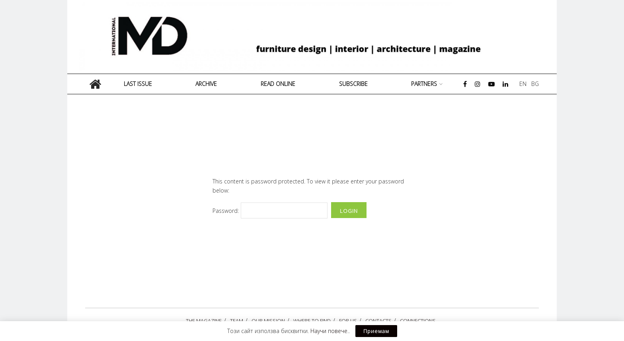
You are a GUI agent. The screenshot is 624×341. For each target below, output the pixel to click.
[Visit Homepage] (315, 36)
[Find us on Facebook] (465, 84)
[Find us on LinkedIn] (505, 84)
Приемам (376, 331)
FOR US (348, 320)
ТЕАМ (236, 320)
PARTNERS (424, 84)
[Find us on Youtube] (491, 84)
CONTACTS (378, 320)
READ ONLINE (278, 84)
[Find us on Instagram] (477, 84)
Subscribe (353, 84)
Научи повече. (329, 331)
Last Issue (138, 84)
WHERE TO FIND (312, 320)
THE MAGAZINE (204, 320)
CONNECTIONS (418, 320)
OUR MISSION (268, 320)
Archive (206, 84)
